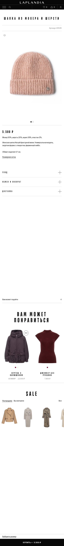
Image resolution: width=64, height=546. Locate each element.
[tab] (31, 121)
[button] (32, 172)
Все (60, 401)
